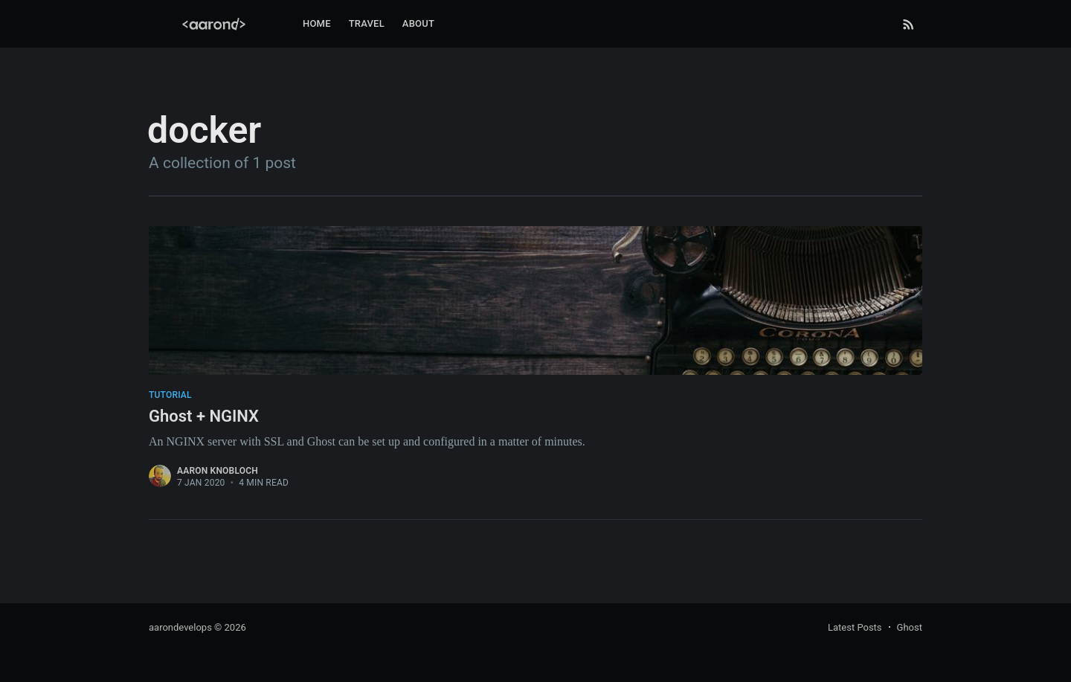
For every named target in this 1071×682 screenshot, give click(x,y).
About (418, 23)
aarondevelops (180, 627)
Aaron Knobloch (217, 471)
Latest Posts (855, 627)
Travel (367, 23)
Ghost (909, 627)
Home (317, 23)
